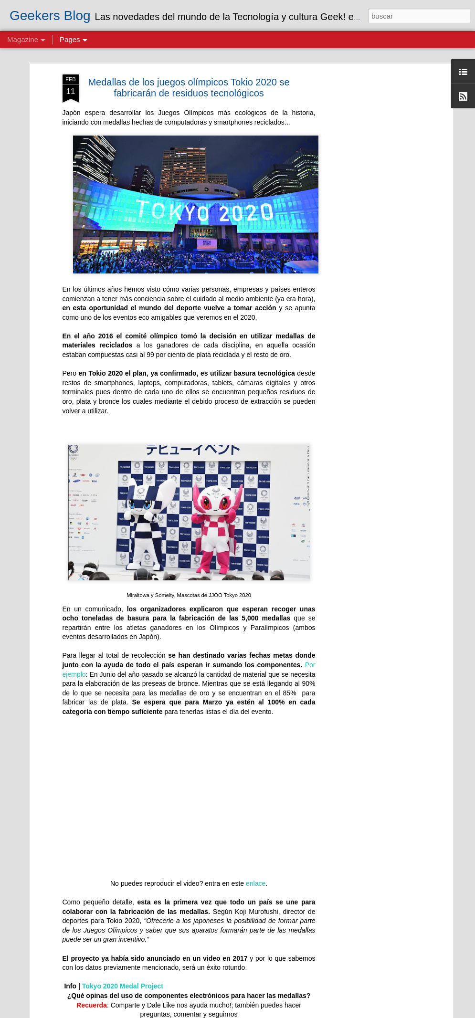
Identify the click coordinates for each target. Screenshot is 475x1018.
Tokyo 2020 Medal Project (122, 980)
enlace (255, 877)
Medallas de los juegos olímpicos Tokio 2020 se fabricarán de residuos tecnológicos (188, 81)
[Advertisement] (368, 132)
